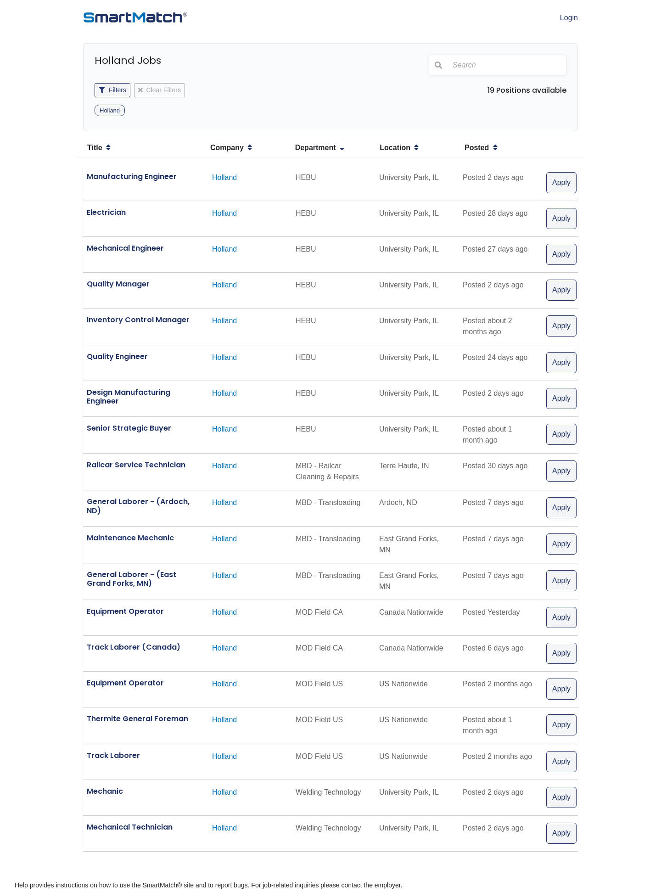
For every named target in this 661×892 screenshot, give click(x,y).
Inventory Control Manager (138, 319)
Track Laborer (113, 755)
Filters (112, 90)
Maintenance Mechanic (130, 538)
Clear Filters (159, 90)
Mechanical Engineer (125, 248)
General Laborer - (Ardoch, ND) (138, 506)
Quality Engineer (117, 356)
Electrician (106, 212)
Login (569, 18)
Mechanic (105, 791)
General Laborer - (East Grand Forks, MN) (131, 579)
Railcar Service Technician (136, 465)
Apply (561, 182)
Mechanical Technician (130, 827)
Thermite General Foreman (137, 718)
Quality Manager (118, 284)
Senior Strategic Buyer (129, 428)
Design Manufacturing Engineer (128, 396)
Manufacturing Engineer (132, 176)
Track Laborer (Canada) (133, 647)
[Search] (506, 65)
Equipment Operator (125, 611)
